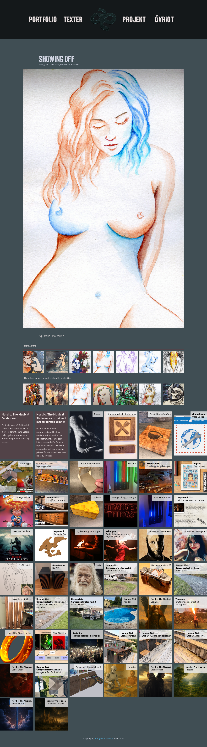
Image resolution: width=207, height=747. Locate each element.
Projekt (134, 19)
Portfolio (43, 19)
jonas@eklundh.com (103, 738)
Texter (73, 19)
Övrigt (164, 19)
